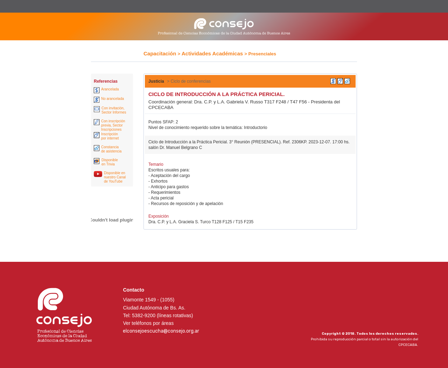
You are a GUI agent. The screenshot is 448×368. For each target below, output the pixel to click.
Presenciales (262, 53)
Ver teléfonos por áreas (148, 323)
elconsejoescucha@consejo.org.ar (161, 331)
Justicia (156, 81)
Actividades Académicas (212, 53)
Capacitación (160, 53)
